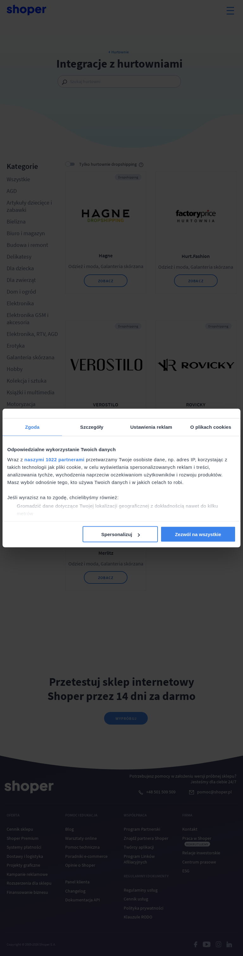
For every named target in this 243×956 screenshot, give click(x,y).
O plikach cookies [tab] (210, 427)
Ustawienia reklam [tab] (151, 427)
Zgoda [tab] (32, 427)
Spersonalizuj (120, 534)
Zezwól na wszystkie (198, 534)
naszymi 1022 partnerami (54, 459)
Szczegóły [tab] (91, 427)
